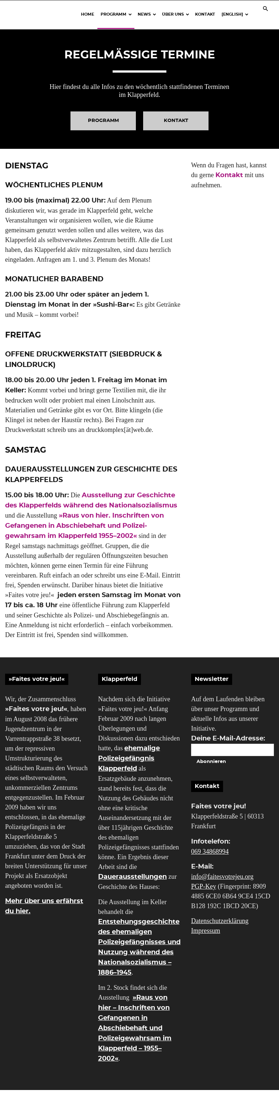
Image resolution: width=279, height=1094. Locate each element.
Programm (116, 14)
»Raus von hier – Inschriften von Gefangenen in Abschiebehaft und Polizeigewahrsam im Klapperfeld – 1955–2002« (134, 1032)
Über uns (175, 14)
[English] (235, 14)
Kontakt (205, 14)
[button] (265, 8)
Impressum (205, 934)
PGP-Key (203, 890)
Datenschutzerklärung (219, 924)
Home (87, 14)
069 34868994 (210, 855)
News (147, 14)
